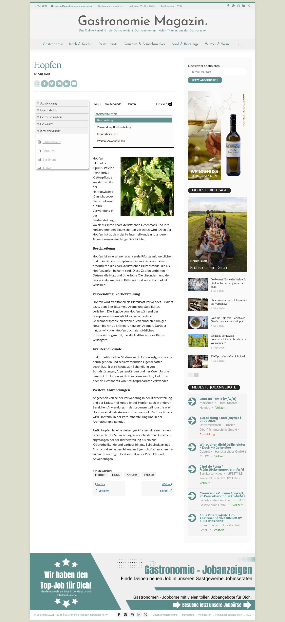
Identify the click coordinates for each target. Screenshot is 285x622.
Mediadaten (204, 614)
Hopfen (100, 429)
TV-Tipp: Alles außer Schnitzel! (228, 356)
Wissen (149, 429)
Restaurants (108, 44)
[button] (62, 144)
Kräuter (132, 429)
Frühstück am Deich (208, 267)
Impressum (187, 614)
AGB (248, 614)
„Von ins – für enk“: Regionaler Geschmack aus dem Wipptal (228, 319)
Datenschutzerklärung (165, 614)
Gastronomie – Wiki (171, 6)
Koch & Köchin (81, 44)
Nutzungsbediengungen (228, 614)
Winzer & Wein (217, 44)
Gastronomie (53, 44)
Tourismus (200, 261)
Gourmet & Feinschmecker (144, 44)
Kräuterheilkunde (50, 123)
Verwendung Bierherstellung (57, 116)
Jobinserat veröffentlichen (142, 6)
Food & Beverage (185, 44)
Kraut (116, 429)
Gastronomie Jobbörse (110, 6)
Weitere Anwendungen (54, 130)
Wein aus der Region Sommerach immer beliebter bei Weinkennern (229, 339)
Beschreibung (48, 109)
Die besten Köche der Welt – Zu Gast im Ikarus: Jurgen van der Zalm (228, 283)
